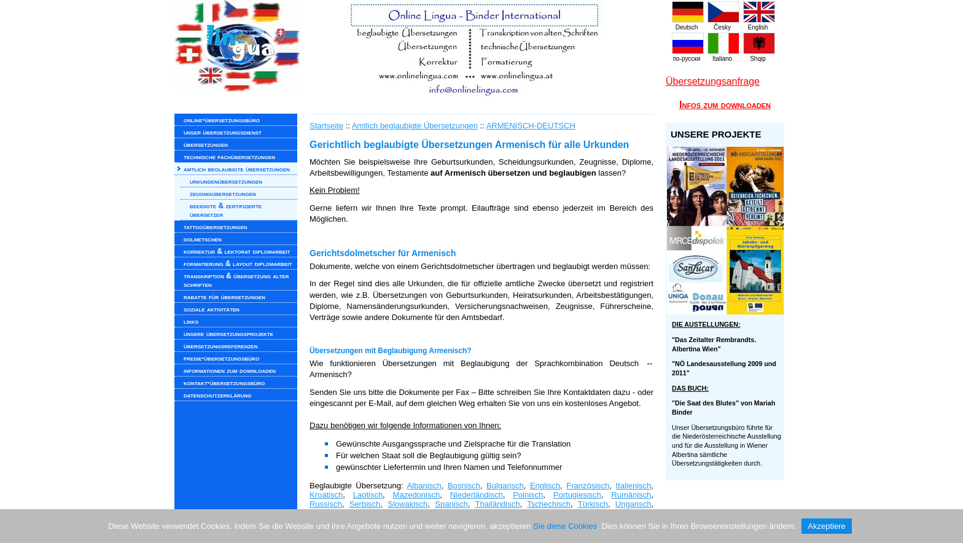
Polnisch (528, 494)
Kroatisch (326, 494)
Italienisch (634, 485)
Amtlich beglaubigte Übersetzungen (415, 125)
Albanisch (424, 485)
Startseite (326, 125)
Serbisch (365, 504)
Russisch (326, 504)
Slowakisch (407, 504)
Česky (723, 24)
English (759, 24)
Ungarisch (633, 504)
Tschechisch (549, 504)
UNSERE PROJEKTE (716, 134)
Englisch (545, 485)
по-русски (688, 55)
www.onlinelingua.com (420, 49)
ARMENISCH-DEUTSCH (530, 125)
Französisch (587, 485)
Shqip (759, 55)
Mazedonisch (416, 494)
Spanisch (451, 504)
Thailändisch (497, 504)
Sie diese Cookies (565, 526)
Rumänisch (631, 494)
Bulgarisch (505, 485)
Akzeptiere (826, 526)
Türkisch (593, 504)
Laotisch (368, 494)
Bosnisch (464, 485)
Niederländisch (476, 494)
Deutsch (688, 24)
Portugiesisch (577, 494)
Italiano (723, 55)
